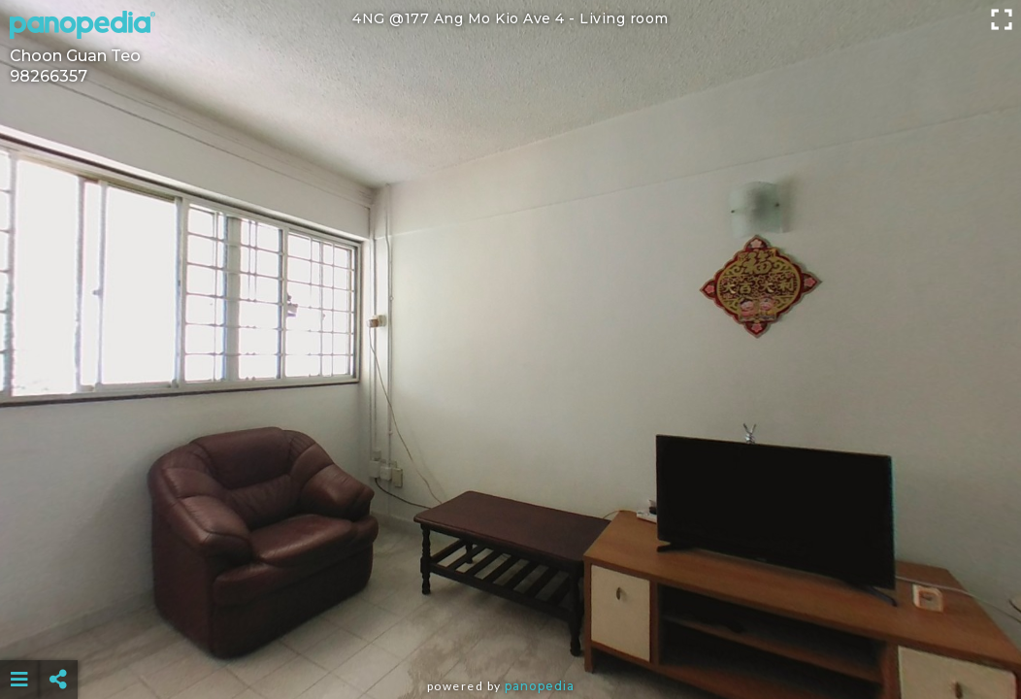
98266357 (48, 76)
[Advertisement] (510, 631)
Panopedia (540, 686)
